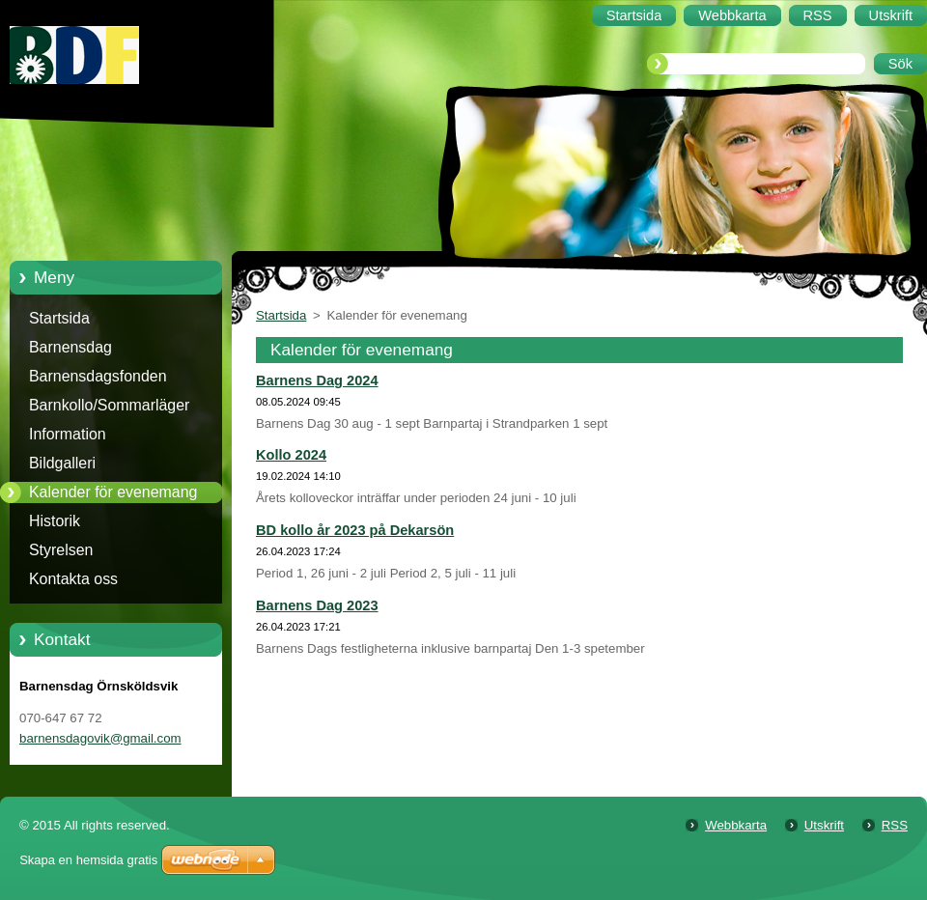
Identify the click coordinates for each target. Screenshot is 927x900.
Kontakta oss (73, 579)
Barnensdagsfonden (98, 376)
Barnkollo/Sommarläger (109, 405)
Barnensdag (70, 347)
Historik (54, 521)
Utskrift (824, 825)
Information (67, 434)
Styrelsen (61, 550)
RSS (895, 825)
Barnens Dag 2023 (317, 605)
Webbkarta (736, 825)
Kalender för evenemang (113, 492)
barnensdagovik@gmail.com (100, 738)
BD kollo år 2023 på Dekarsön (355, 530)
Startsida (59, 318)
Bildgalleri (62, 463)
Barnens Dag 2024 (317, 380)
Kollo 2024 (291, 455)
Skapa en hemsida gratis (88, 860)
